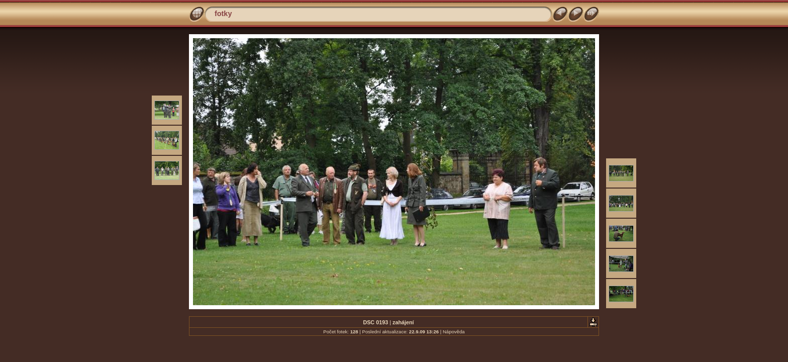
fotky (223, 14)
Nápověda (454, 331)
